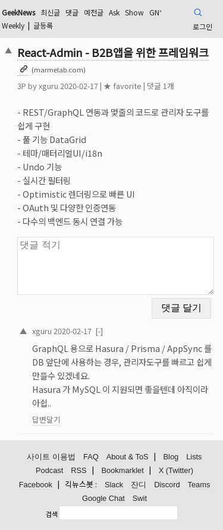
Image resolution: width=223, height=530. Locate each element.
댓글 (71, 12)
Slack (114, 484)
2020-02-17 (73, 331)
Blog (171, 456)
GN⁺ (155, 12)
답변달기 (46, 419)
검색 (52, 514)
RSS (78, 470)
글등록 (43, 25)
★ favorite (122, 85)
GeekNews (18, 12)
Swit (140, 498)
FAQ (91, 456)
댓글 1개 (160, 85)
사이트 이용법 (51, 456)
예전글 (93, 12)
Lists (194, 456)
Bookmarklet (123, 470)
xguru (48, 85)
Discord (167, 484)
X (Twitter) (176, 470)
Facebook (35, 484)
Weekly (13, 25)
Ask (114, 12)
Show (134, 12)
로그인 (202, 26)
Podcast (49, 470)
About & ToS (127, 456)
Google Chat (103, 498)
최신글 (50, 12)
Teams (199, 484)
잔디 (138, 484)
